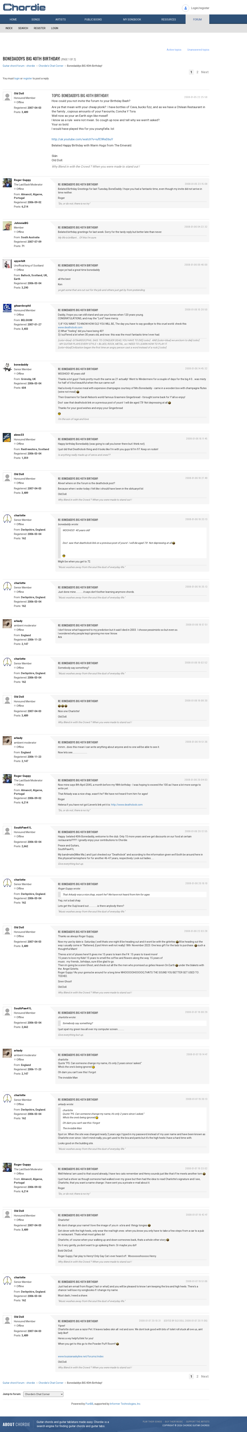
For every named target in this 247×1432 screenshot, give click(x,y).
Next (205, 72)
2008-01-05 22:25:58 (195, 97)
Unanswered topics (198, 49)
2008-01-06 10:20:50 (196, 309)
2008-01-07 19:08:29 (196, 1011)
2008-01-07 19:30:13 (196, 1098)
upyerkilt (19, 261)
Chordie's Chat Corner (51, 65)
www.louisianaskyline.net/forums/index (80, 1356)
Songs (36, 19)
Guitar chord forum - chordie (19, 65)
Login (54, 28)
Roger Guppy (22, 180)
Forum (197, 19)
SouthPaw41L (23, 827)
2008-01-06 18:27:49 (196, 477)
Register (39, 28)
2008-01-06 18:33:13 (196, 519)
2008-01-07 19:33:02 (196, 1168)
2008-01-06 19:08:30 (196, 700)
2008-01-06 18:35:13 (196, 586)
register (27, 78)
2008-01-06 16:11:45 (196, 438)
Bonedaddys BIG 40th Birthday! (31, 58)
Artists (60, 19)
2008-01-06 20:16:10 (196, 883)
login (17, 78)
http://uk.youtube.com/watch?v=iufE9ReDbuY (82, 139)
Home (13, 19)
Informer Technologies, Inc (125, 1403)
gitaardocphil (22, 305)
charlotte (20, 515)
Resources (168, 19)
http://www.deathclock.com (127, 804)
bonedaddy (21, 364)
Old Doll (19, 93)
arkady (18, 621)
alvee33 (19, 434)
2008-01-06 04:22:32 (195, 226)
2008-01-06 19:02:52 (196, 662)
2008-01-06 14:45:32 (196, 368)
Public (93, 19)
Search (23, 28)
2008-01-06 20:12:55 (196, 831)
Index (9, 28)
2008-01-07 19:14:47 (196, 1054)
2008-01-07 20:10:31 (150, 1320)
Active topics (174, 49)
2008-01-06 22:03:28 (195, 930)
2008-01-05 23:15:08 (196, 183)
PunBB (89, 1403)
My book (132, 19)
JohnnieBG (21, 223)
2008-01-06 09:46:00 (195, 264)
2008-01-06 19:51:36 (196, 741)
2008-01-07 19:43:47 (196, 1214)
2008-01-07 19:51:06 (196, 1281)
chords (205, 1425)
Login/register (200, 8)
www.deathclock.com (70, 327)
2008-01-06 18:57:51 (196, 624)
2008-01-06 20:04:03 (195, 779)
